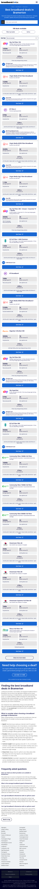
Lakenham (22, 844)
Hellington (22, 841)
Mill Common (22, 848)
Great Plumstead (23, 839)
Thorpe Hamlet (23, 859)
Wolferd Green (5, 865)
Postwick (21, 852)
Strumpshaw (22, 856)
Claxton (3, 837)
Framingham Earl (23, 837)
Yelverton (21, 865)
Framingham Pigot (6, 839)
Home (12, 6)
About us (10, 871)
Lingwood (3, 846)
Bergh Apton (22, 829)
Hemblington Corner (6, 842)
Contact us (28, 871)
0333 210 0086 (31, 880)
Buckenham (22, 833)
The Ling (21, 858)
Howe (20, 842)
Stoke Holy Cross (5, 856)
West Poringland (23, 863)
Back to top (6, 819)
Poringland (4, 852)
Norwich (21, 850)
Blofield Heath (23, 831)
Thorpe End (4, 859)
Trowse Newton (5, 863)
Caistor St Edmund (6, 835)
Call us (28, 32)
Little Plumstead (23, 846)
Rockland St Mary (5, 854)
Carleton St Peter (23, 835)
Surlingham (4, 858)
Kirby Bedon (4, 844)
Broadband (18, 6)
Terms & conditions (10, 874)
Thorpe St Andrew (5, 861)
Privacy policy (28, 874)
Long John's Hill (5, 848)
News (10, 877)
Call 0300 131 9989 (19, 675)
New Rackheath (5, 850)
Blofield (3, 831)
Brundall (3, 833)
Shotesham (22, 854)
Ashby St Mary (5, 829)
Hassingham (4, 841)
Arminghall (22, 827)
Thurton (21, 861)
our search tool (12, 708)
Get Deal (19, 70)
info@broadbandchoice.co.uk (15, 880)
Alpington (3, 827)
